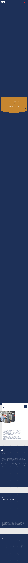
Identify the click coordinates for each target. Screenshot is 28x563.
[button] (25, 2)
